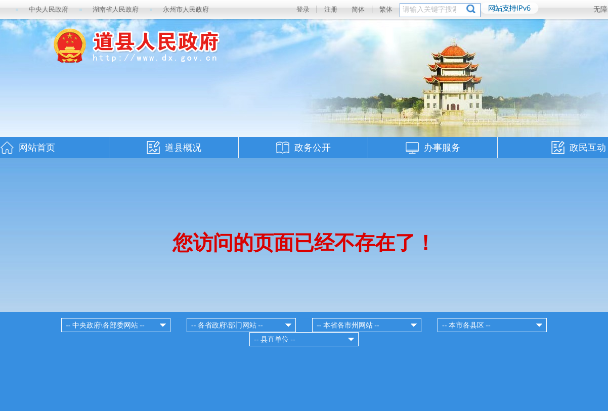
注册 (330, 9)
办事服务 (442, 148)
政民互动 (588, 148)
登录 (303, 9)
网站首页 (37, 148)
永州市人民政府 (186, 9)
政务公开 (312, 148)
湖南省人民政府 (116, 9)
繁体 (386, 9)
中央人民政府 (48, 9)
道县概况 (183, 148)
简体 (358, 9)
